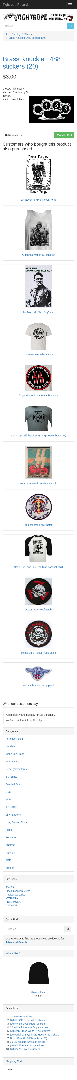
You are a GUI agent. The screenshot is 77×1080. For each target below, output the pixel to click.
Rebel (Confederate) (17, 769)
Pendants (11, 837)
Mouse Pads (13, 761)
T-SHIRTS (11, 807)
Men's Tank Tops (15, 753)
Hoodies (10, 746)
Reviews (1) (13, 135)
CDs (8, 791)
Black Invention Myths (18, 891)
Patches (10, 852)
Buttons (10, 867)
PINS (9, 860)
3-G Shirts (11, 776)
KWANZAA (12, 898)
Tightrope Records (16, 5)
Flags (9, 829)
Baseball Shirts (14, 784)
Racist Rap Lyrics (15, 894)
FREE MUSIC (13, 901)
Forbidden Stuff (14, 738)
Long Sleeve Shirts (16, 822)
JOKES (10, 887)
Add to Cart (64, 135)
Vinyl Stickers (13, 814)
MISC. (9, 799)
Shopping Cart (14, 1061)
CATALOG (11, 905)
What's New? (13, 953)
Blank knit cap (38, 992)
